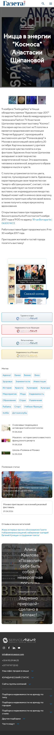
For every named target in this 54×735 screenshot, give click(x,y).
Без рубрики (27, 27)
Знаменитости (23, 381)
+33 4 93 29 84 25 (10, 660)
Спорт (17, 406)
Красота (19, 388)
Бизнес (27, 375)
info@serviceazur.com (13, 654)
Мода (23, 394)
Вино (37, 375)
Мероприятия (9, 394)
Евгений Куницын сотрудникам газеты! (21, 535)
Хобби (6, 413)
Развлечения (35, 400)
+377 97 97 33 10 (10, 665)
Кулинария (32, 388)
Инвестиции (40, 381)
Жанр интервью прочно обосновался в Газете (24, 529)
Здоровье (7, 381)
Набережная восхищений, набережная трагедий (25, 532)
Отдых (22, 400)
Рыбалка (7, 406)
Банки (17, 375)
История (7, 388)
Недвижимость (36, 394)
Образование (9, 400)
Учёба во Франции (33, 406)
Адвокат (7, 375)
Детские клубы (19, 413)
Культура (45, 388)
